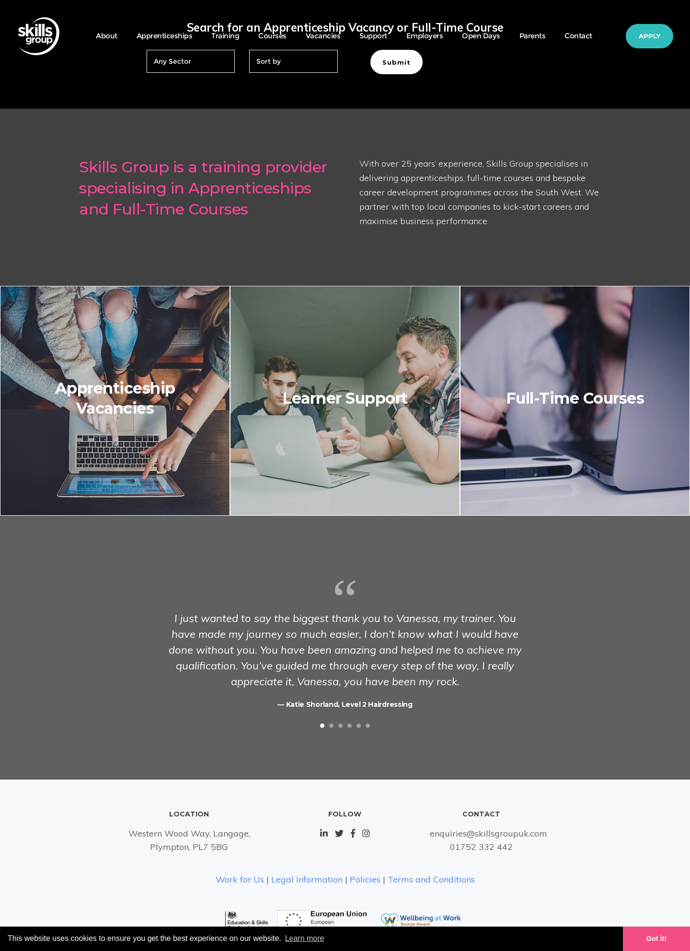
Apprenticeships (165, 35)
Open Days (481, 35)
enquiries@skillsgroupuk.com (488, 833)
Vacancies (323, 35)
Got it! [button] (656, 938)
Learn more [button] (304, 938)
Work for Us (240, 879)
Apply (649, 36)
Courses (272, 35)
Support (373, 35)
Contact (578, 35)
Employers (424, 35)
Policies (365, 879)
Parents (532, 35)
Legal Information (307, 879)
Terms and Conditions (431, 879)
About (106, 35)
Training (225, 35)
